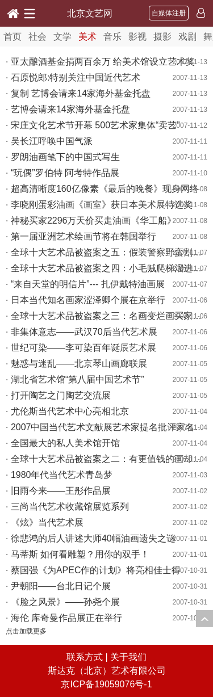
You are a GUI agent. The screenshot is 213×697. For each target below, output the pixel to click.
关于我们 (128, 657)
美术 (87, 36)
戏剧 (187, 36)
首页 (12, 36)
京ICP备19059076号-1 (106, 684)
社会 (37, 36)
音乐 (112, 36)
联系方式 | (88, 657)
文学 (62, 36)
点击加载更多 (26, 631)
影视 (137, 36)
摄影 (162, 36)
